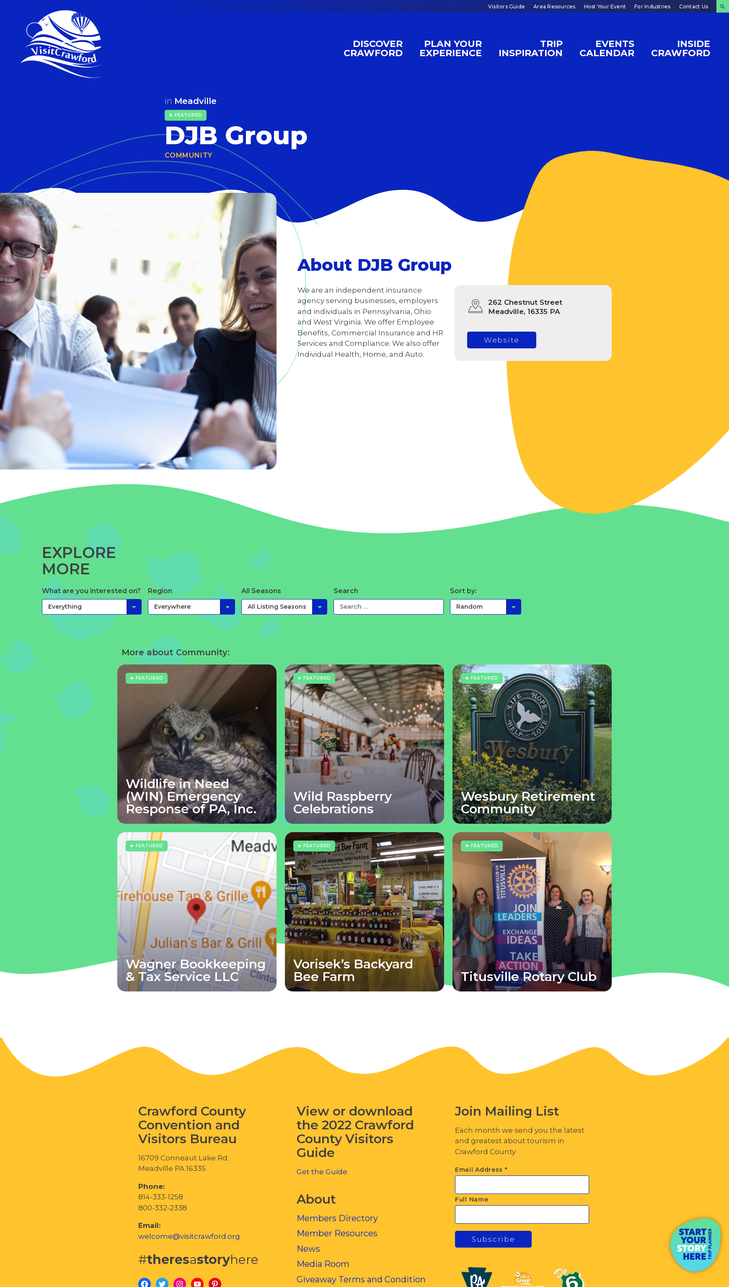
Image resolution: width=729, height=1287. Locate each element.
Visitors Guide (506, 6)
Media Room (323, 1264)
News (308, 1249)
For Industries (652, 6)
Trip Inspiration (531, 48)
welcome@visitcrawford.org (189, 1236)
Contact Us (693, 6)
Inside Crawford (680, 48)
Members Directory (337, 1218)
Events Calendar (606, 48)
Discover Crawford (373, 48)
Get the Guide (322, 1172)
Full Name (471, 1199)
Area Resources (554, 6)
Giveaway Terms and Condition (361, 1279)
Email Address (481, 1169)
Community (188, 155)
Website (502, 340)
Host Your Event (605, 6)
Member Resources (337, 1233)
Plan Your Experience (450, 48)
